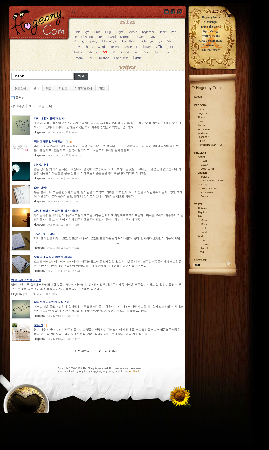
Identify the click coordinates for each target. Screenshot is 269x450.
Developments (211, 45)
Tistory (201, 125)
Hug (108, 32)
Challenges (210, 22)
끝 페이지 (111, 350)
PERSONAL (201, 105)
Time (97, 32)
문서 (36, 88)
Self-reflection (83, 36)
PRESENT (200, 152)
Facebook (203, 137)
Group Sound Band (211, 40)
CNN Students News (212, 180)
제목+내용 (17, 106)
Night (119, 32)
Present (114, 46)
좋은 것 (38, 325)
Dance (171, 46)
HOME (198, 97)
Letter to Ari (207, 168)
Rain (166, 52)
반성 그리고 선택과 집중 (26, 280)
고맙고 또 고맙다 (44, 234)
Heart (163, 32)
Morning (126, 36)
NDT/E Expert (211, 50)
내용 (41, 106)
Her (89, 57)
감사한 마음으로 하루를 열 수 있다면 (57, 211)
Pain (136, 52)
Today (78, 52)
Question (103, 57)
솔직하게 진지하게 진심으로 (51, 302)
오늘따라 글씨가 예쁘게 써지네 (53, 257)
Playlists (202, 212)
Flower (146, 46)
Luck (77, 32)
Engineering (208, 192)
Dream (78, 57)
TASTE (198, 204)
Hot (164, 36)
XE (114, 52)
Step (100, 36)
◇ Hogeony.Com (206, 88)
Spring (93, 41)
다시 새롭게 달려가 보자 (49, 118)
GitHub (202, 141)
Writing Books (211, 36)
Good (125, 52)
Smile (128, 46)
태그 (52, 106)
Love (137, 58)
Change (147, 41)
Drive (153, 36)
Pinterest (203, 208)
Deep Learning (209, 188)
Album (201, 117)
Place (204, 240)
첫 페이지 (83, 350)
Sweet (141, 36)
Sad (146, 52)
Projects (202, 113)
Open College (211, 31)
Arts (200, 216)
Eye (159, 41)
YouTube (203, 133)
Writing (201, 156)
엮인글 (63, 88)
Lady (77, 46)
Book (204, 228)
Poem (204, 160)
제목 (31, 106)
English (202, 172)
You (105, 52)
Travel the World (211, 26)
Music (204, 220)
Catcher (91, 52)
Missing (79, 41)
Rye (86, 32)
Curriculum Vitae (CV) (210, 144)
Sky (155, 52)
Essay (204, 164)
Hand (112, 36)
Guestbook (133, 371)
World (201, 236)
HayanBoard (129, 41)
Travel (204, 248)
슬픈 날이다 (41, 187)
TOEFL (205, 176)
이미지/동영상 (83, 88)
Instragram (204, 129)
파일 (102, 88)
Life (159, 47)
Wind (101, 46)
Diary (201, 121)
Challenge (109, 41)
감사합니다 (41, 164)
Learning (203, 184)
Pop (173, 32)
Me (169, 41)
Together (148, 32)
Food (204, 232)
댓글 (49, 88)
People (132, 32)
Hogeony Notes (211, 17)
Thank (88, 46)
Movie (204, 224)
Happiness (121, 57)
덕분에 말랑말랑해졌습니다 (51, 141)
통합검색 (20, 88)
